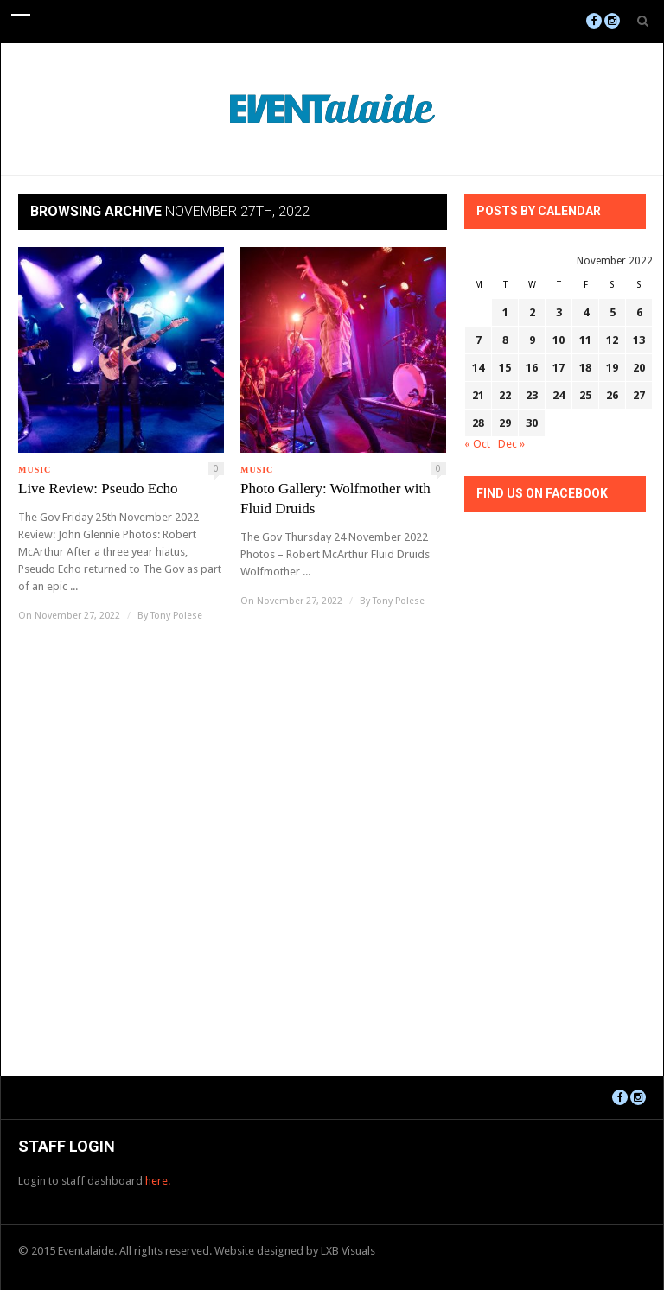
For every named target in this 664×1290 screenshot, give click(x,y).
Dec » (511, 443)
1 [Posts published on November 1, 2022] (505, 312)
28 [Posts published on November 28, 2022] (478, 422)
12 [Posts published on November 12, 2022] (612, 340)
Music (34, 469)
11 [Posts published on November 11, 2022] (585, 340)
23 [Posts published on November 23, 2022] (532, 395)
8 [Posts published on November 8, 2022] (505, 340)
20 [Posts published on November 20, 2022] (639, 367)
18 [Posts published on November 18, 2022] (585, 367)
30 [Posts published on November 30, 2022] (532, 422)
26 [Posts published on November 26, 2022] (612, 395)
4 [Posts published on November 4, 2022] (586, 312)
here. (157, 1180)
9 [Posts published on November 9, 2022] (532, 340)
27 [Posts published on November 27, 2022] (639, 395)
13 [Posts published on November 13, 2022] (639, 340)
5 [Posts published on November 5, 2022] (613, 312)
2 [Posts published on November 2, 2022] (532, 312)
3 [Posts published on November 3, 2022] (559, 312)
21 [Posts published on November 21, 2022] (478, 395)
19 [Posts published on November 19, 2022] (612, 367)
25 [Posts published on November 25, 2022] (585, 395)
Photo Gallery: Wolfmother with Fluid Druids (335, 498)
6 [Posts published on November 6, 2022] (639, 312)
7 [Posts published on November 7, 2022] (479, 340)
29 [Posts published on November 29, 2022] (505, 422)
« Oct (477, 443)
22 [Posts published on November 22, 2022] (505, 395)
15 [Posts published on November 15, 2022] (505, 367)
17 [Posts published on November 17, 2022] (558, 367)
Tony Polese (176, 615)
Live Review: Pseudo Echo (98, 488)
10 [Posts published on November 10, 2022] (558, 340)
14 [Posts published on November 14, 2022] (478, 367)
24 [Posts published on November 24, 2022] (558, 395)
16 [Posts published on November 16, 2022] (532, 367)
